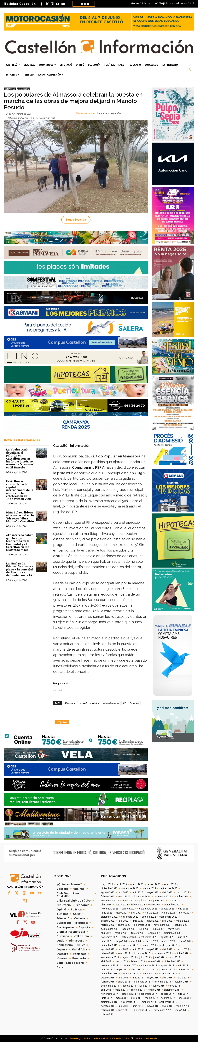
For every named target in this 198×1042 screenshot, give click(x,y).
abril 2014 (136, 998)
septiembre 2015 (110, 986)
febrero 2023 (168, 913)
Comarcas (10, 89)
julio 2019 (123, 949)
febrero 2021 (138, 933)
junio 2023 (106, 913)
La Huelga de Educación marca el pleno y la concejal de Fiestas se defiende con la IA (20, 569)
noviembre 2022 (129, 917)
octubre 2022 (149, 917)
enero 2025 (124, 896)
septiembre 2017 (148, 965)
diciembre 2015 (142, 982)
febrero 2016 (107, 982)
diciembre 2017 (172, 961)
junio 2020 (106, 941)
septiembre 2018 (110, 957)
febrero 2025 (107, 896)
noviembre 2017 (109, 965)
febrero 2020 (168, 941)
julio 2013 (123, 1006)
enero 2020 (184, 941)
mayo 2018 (174, 957)
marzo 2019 (182, 949)
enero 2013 (124, 1010)
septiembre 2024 (110, 900)
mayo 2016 (153, 978)
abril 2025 (167, 892)
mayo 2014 (122, 998)
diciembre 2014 (172, 990)
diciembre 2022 (109, 917)
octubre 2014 (129, 994)
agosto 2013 (107, 1006)
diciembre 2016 (109, 973)
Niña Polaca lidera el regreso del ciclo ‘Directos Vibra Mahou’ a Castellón (20, 517)
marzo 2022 (182, 921)
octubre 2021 (181, 925)
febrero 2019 (107, 953)
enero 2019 (124, 953)
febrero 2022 (107, 925)
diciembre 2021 (142, 925)
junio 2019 (137, 949)
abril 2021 (106, 933)
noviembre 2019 (129, 945)
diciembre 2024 (142, 896)
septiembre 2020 (148, 937)
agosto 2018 (129, 957)
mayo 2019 (153, 949)
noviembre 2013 (129, 1002)
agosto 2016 (107, 978)
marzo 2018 (121, 961)
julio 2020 (183, 937)
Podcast (84, 3)
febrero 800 (107, 1014)
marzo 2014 (151, 998)
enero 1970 (180, 1010)
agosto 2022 (107, 921)
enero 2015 (154, 990)
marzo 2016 (182, 978)
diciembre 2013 (109, 1002)
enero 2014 (184, 998)
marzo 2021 (121, 933)
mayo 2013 (153, 1006)
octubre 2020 (129, 937)
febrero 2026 (153, 884)
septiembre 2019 (168, 945)
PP (124, 703)
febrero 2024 (138, 904)
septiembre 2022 (168, 917)
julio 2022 (123, 921)
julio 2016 (123, 978)
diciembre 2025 (109, 888)
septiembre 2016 (168, 973)
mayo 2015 (174, 986)
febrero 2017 (168, 969)
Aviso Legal (76, 1038)
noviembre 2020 (109, 937)
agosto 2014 (167, 994)
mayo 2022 (153, 921)
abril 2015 (106, 990)
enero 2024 (154, 904)
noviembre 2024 (162, 896)
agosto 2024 (129, 900)
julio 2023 (183, 909)
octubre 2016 (149, 973)
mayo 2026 (107, 884)
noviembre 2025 (129, 888)
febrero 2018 (138, 961)
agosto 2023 (167, 909)
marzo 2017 (151, 969)
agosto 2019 (107, 949)
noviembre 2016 (129, 973)
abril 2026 (121, 884)
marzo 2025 (182, 892)
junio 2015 (159, 986)
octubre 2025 (149, 888)
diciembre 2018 (142, 953)
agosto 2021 (129, 929)
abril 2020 (136, 941)
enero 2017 (184, 969)
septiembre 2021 (110, 929)
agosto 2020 (167, 937)
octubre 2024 (181, 896)
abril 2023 (136, 913)
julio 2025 (123, 892)
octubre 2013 (149, 1002)
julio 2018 (144, 957)
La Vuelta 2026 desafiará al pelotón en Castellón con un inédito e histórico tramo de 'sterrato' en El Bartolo (20, 458)
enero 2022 (124, 925)
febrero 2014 (168, 998)
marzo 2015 (121, 990)
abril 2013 (167, 1006)
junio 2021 (159, 929)
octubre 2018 (181, 953)
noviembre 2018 (162, 953)
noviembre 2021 (162, 925)
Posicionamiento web (145, 1038)
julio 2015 (144, 986)
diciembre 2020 (172, 933)
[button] (189, 69)
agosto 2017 (167, 965)
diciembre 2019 (109, 945)
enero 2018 (154, 961)
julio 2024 (144, 900)
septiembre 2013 (168, 1002)
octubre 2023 (129, 909)
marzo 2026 (136, 884)
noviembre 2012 (162, 1010)
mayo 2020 (122, 941)
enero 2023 (184, 913)
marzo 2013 (182, 1006)
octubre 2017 (129, 965)
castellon (94, 703)
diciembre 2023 (172, 904)
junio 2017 (106, 969)
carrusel (82, 703)
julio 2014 (183, 994)
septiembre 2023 (148, 909)
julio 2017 (183, 965)
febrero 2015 (138, 990)
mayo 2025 (153, 892)
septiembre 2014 (148, 994)
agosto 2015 (129, 986)
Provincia (134, 703)
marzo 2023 (151, 913)
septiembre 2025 (168, 888)
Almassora (23, 89)
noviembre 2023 (109, 909)
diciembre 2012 (142, 1010)
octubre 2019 (149, 945)
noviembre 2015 (162, 982)
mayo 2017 (122, 969)
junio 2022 (137, 921)
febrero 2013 (107, 1010)
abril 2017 (136, 969)
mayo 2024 (174, 900)
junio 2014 (106, 998)
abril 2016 (167, 978)
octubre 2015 (181, 982)
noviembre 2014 (109, 994)
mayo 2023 (122, 913)
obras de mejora (111, 703)
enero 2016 (124, 982)
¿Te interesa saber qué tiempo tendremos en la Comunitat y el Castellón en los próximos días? (19, 542)
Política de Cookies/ (121, 1038)
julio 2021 (144, 929)
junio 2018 (159, 957)
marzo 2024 (121, 904)
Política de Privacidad (96, 1038)
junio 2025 (137, 892)
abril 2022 (167, 921)
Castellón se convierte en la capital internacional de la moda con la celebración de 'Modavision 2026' (19, 490)
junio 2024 (159, 900)
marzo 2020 (151, 941)
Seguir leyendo (76, 219)
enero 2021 (154, 933)
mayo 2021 (174, 929)
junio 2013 (137, 1006)
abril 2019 (167, 949)
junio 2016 (137, 978)
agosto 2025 (107, 892)
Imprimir (62, 722)
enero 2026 (170, 884)
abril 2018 (106, 961)
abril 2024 (106, 904)
